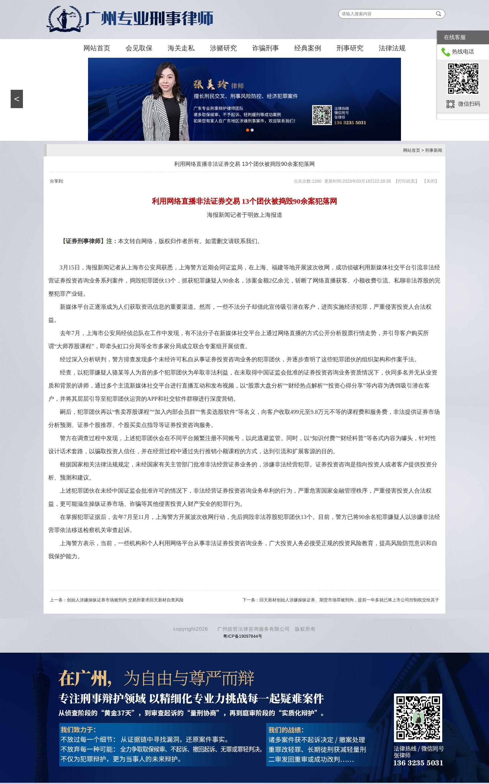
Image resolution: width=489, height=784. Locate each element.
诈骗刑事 (265, 48)
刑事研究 (349, 48)
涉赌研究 (223, 48)
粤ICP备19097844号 (242, 636)
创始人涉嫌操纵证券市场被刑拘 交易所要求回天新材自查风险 (125, 599)
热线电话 (463, 52)
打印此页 (406, 181)
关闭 (430, 181)
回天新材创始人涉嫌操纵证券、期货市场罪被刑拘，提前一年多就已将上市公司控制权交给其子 (349, 599)
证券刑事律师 (83, 241)
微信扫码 (469, 103)
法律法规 (392, 48)
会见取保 (139, 48)
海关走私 (181, 48)
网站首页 (96, 48)
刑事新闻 (433, 150)
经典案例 (307, 48)
